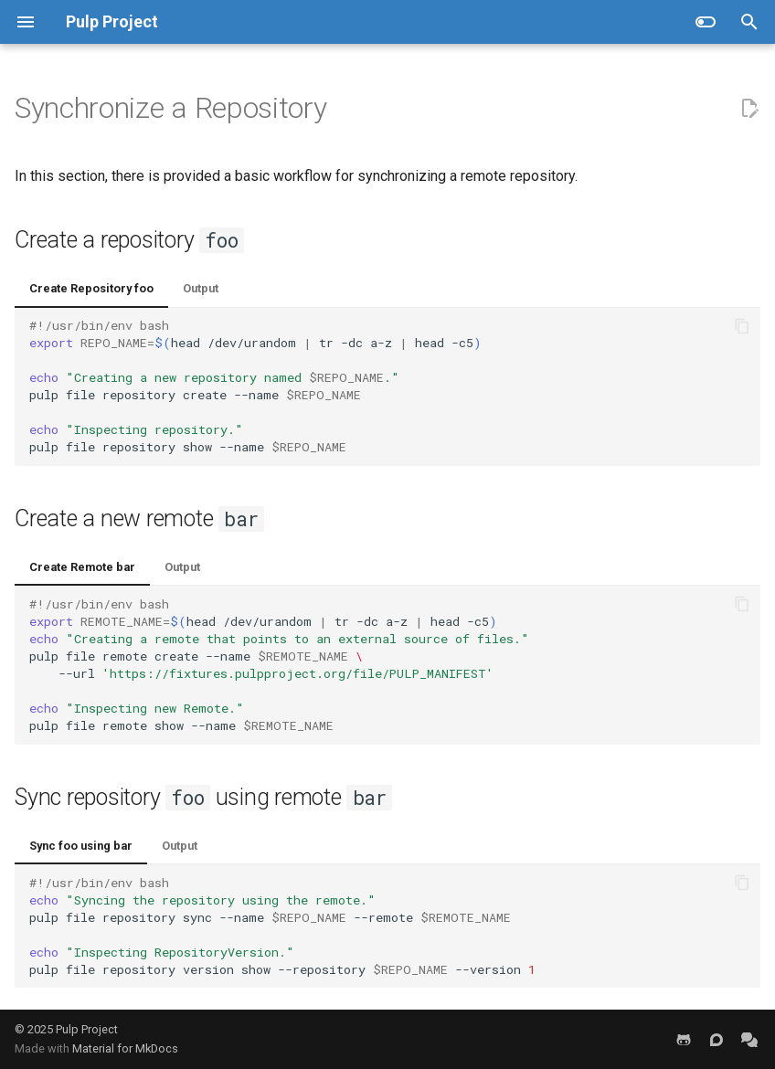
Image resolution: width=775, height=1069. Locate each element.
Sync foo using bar (81, 845)
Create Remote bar (82, 567)
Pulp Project (87, 1029)
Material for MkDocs (125, 1048)
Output (200, 288)
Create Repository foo (91, 288)
